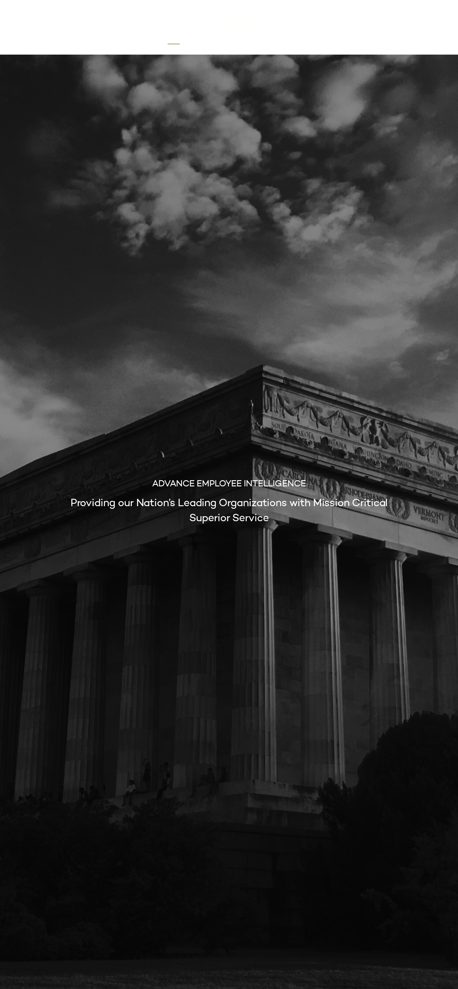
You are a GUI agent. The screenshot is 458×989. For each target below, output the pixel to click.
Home (174, 40)
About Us (201, 40)
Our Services (237, 40)
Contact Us (276, 40)
